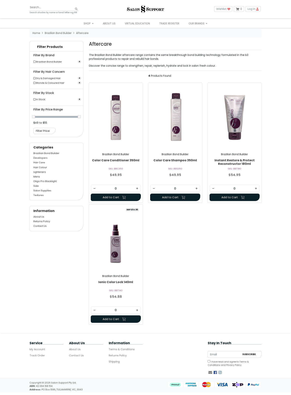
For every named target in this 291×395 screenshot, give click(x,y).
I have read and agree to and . (228, 363)
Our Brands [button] (197, 23)
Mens (36, 176)
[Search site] (76, 9)
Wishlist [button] (223, 9)
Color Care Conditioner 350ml (115, 160)
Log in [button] (253, 9)
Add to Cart (114, 197)
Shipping (114, 361)
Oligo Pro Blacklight (45, 181)
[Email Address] (224, 354)
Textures (38, 195)
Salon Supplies (42, 190)
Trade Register (169, 23)
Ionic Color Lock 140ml (115, 282)
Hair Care (39, 162)
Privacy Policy (233, 365)
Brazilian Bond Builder (46, 153)
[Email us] (210, 372)
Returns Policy (41, 221)
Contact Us (40, 226)
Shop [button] (87, 23)
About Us (109, 23)
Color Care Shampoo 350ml (175, 160)
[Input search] (54, 7)
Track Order (37, 355)
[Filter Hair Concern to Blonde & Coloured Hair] (56, 83)
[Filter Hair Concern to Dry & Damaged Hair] (56, 78)
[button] (56, 47)
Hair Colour (40, 167)
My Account (37, 349)
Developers (40, 158)
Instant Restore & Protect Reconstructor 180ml (235, 162)
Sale (36, 186)
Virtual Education (137, 23)
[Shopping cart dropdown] (239, 9)
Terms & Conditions (122, 349)
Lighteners (39, 172)
